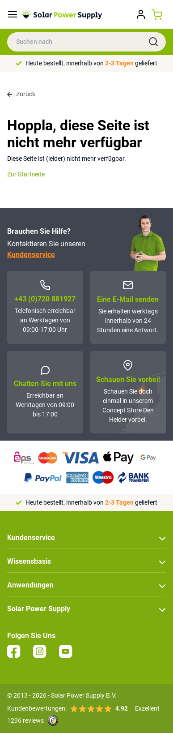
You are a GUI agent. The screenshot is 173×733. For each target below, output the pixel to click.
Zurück (21, 94)
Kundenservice (31, 254)
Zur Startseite (26, 174)
